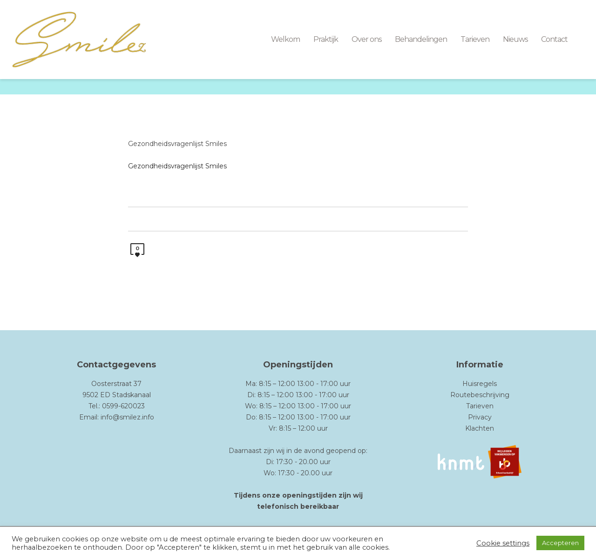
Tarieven (480, 406)
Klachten (479, 428)
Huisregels (479, 383)
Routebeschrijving (479, 395)
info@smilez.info (127, 417)
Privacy (480, 417)
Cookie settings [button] (502, 543)
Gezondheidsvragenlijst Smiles (177, 144)
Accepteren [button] (560, 542)
